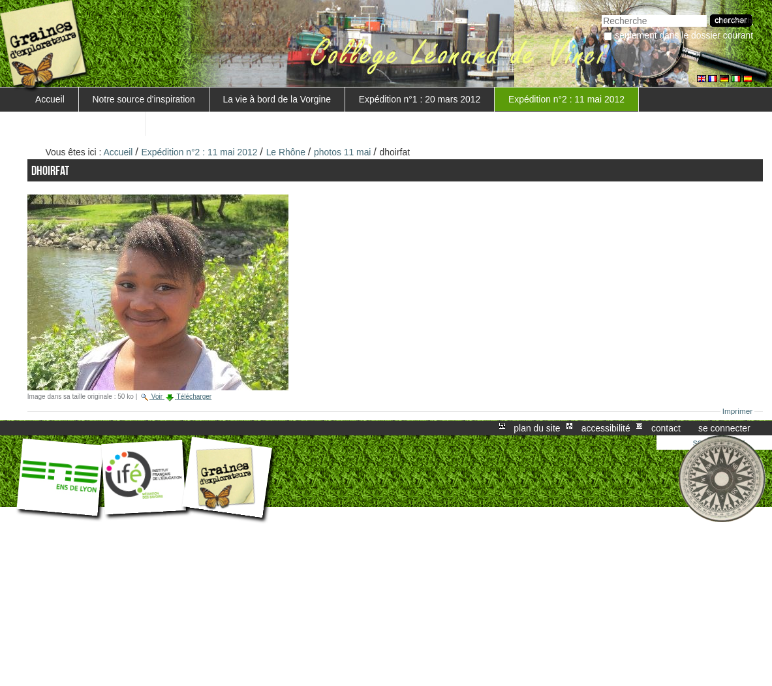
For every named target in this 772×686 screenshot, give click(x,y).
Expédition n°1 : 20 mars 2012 (419, 99)
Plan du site (537, 428)
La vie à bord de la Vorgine (277, 99)
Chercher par (601, 13)
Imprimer (737, 411)
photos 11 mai (342, 152)
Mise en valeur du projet (83, 123)
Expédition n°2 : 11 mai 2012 (566, 99)
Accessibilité (605, 428)
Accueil (50, 99)
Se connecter (724, 428)
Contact (666, 428)
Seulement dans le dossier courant (684, 35)
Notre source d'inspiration (144, 99)
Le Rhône (285, 152)
